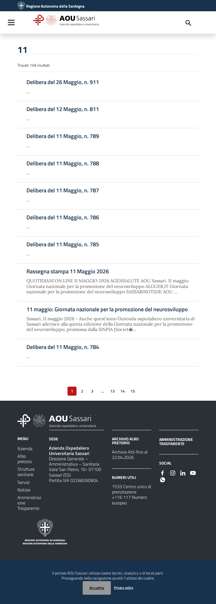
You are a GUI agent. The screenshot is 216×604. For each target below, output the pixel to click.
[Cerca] (188, 23)
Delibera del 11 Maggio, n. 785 (62, 244)
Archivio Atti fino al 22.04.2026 (130, 455)
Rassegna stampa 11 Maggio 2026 (67, 271)
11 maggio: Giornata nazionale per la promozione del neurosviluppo (107, 309)
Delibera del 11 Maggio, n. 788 (62, 163)
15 (132, 391)
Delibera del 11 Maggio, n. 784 (62, 347)
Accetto (96, 588)
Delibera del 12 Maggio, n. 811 (62, 109)
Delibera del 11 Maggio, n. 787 (62, 190)
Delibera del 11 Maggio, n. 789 (62, 136)
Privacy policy (123, 587)
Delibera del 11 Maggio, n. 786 (62, 217)
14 (122, 391)
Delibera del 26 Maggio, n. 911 (62, 82)
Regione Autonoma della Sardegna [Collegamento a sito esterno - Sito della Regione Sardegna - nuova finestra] (55, 6)
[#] (162, 472)
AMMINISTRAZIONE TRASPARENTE (176, 441)
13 (112, 391)
